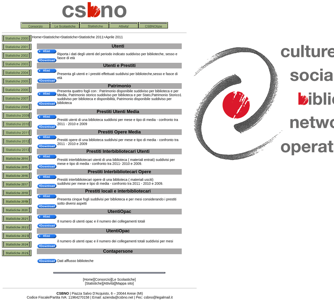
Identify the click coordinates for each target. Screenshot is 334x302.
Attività (109, 283)
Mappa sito (124, 283)
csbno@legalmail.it (158, 297)
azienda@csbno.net (118, 297)
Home (36, 37)
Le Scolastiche (123, 279)
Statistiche (51, 37)
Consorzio (103, 279)
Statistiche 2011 (91, 37)
